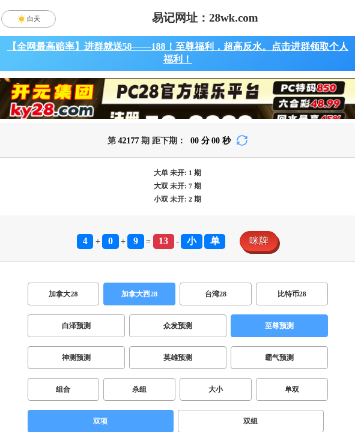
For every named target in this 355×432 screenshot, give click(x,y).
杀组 (139, 389)
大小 (215, 389)
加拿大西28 (139, 294)
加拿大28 (63, 294)
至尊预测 (279, 326)
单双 (292, 389)
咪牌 (259, 241)
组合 (63, 389)
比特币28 (292, 294)
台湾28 (215, 294)
